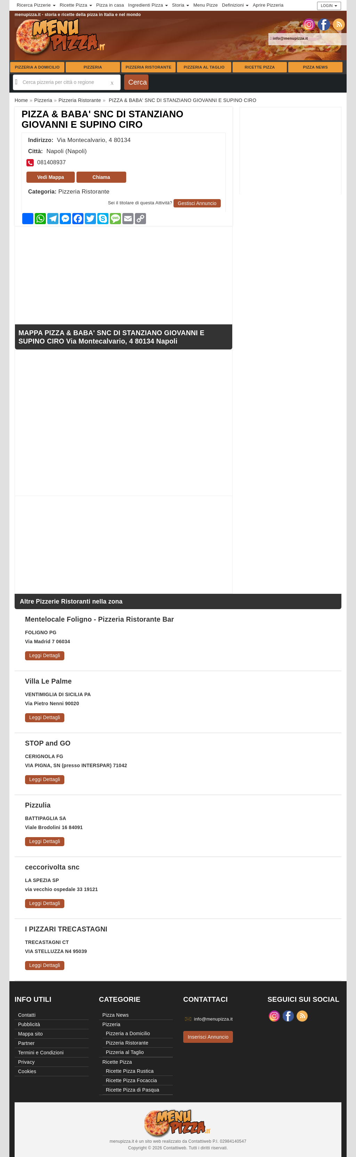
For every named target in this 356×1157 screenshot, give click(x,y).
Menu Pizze (205, 5)
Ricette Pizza (260, 67)
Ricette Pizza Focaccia (131, 1080)
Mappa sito (30, 1034)
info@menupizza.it (289, 38)
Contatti (26, 1015)
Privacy (26, 1062)
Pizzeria (92, 67)
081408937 (51, 162)
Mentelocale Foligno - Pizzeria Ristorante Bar (99, 619)
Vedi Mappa (50, 177)
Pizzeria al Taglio (204, 67)
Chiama (101, 177)
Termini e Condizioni (41, 1052)
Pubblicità (29, 1024)
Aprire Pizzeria (268, 5)
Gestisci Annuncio (197, 203)
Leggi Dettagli (44, 655)
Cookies (27, 1071)
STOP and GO (48, 743)
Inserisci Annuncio (208, 1037)
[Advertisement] (290, 150)
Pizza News (315, 67)
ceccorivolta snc (52, 867)
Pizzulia (38, 805)
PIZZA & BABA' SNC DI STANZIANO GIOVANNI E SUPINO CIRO (102, 119)
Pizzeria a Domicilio (37, 67)
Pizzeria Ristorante (148, 67)
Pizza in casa (110, 5)
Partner (26, 1043)
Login (329, 5)
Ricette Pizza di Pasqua (133, 1090)
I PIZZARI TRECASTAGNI (66, 929)
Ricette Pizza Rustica (130, 1071)
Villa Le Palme (48, 681)
